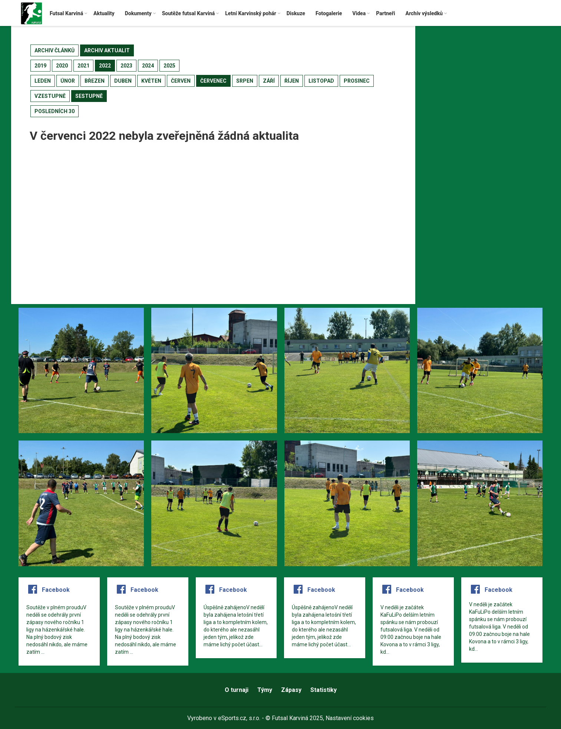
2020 (62, 66)
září (269, 81)
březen (95, 81)
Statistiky (323, 689)
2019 (40, 66)
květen (151, 81)
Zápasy (291, 689)
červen (181, 81)
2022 (105, 66)
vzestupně (50, 96)
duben (123, 81)
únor (67, 81)
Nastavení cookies (350, 718)
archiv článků (54, 50)
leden (42, 81)
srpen (244, 81)
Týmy (264, 689)
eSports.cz (232, 718)
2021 (83, 66)
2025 (169, 66)
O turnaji (236, 689)
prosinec (357, 81)
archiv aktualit (107, 50)
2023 (126, 66)
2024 (148, 66)
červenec (213, 81)
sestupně (89, 96)
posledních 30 (54, 111)
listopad (321, 81)
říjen (291, 81)
